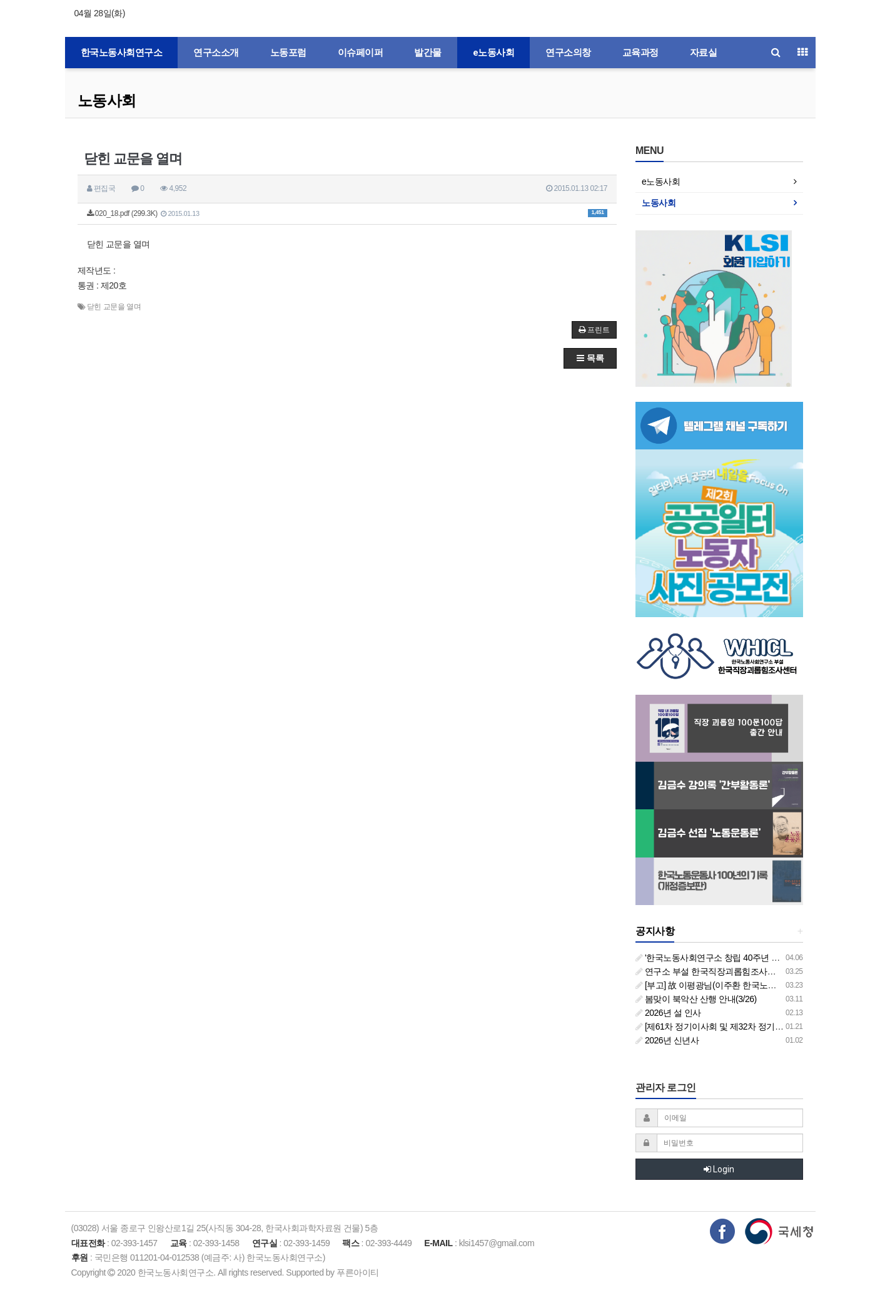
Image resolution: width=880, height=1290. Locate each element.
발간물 (428, 52)
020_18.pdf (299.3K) (347, 213)
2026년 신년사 (667, 1040)
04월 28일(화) (99, 13)
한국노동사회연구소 (122, 52)
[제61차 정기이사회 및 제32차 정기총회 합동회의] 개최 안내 (751, 1026)
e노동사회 (494, 52)
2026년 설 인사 (668, 1013)
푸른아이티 (357, 1272)
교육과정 (640, 52)
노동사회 (107, 100)
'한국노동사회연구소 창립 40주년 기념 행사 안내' (731, 958)
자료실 (703, 52)
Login (719, 1169)
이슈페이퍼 (360, 52)
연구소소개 (216, 52)
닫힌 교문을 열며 (114, 306)
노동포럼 (288, 52)
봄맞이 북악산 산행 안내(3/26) (696, 999)
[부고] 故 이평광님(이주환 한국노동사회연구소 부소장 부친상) (755, 985)
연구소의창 (568, 52)
